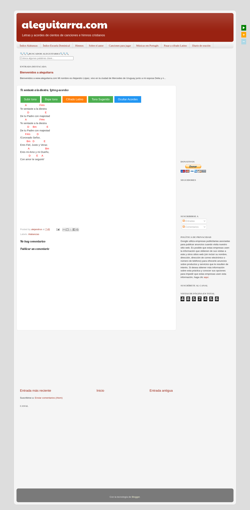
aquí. (206, 277)
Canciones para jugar (120, 45)
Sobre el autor (96, 45)
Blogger (136, 497)
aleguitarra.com (65, 24)
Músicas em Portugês (147, 45)
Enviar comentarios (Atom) (49, 398)
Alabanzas (33, 234)
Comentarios (191, 227)
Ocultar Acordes (128, 99)
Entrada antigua (161, 390)
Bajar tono (51, 99)
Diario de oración (201, 45)
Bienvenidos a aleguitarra (36, 72)
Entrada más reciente (35, 390)
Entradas (189, 221)
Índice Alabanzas (29, 45)
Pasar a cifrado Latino (175, 45)
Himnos (79, 45)
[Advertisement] (96, 359)
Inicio (100, 390)
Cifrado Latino (74, 99)
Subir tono (30, 99)
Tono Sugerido (101, 99)
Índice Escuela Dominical (56, 45)
